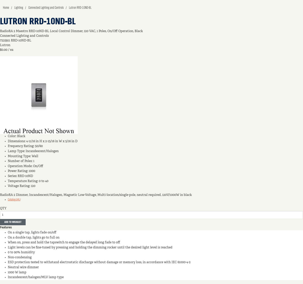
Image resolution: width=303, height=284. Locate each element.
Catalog (14, 199)
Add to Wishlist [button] (12, 222)
